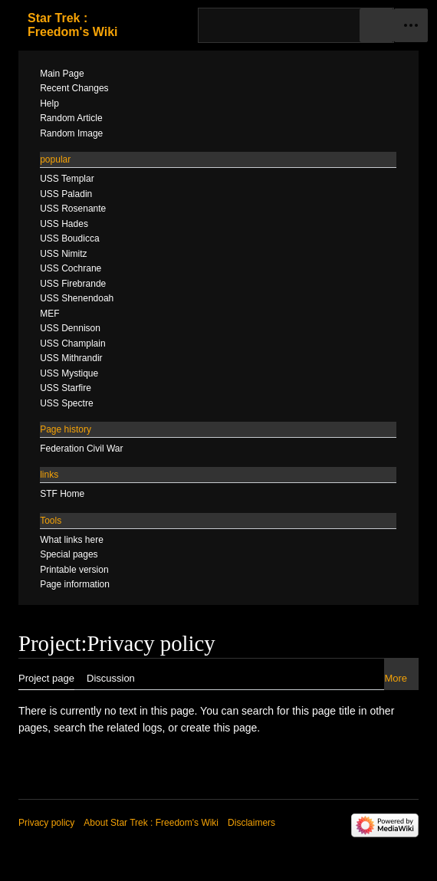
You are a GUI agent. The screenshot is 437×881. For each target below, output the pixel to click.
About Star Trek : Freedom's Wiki (151, 822)
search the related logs (108, 728)
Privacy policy (46, 822)
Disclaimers (251, 822)
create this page (219, 728)
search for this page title (299, 711)
